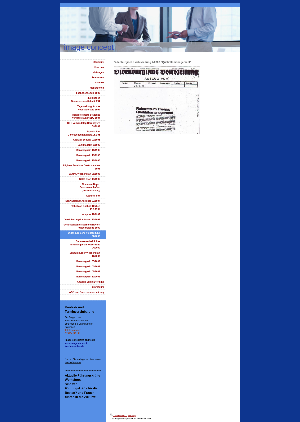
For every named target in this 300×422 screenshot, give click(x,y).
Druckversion (118, 415)
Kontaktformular (73, 362)
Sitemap (131, 415)
